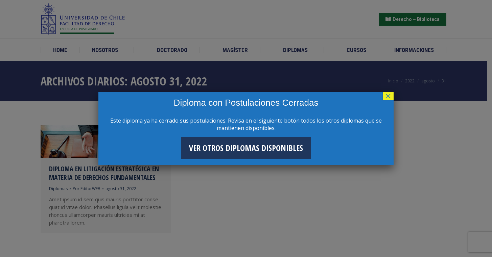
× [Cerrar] (388, 96)
